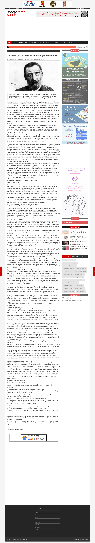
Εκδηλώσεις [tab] (75, 256)
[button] (71, 42)
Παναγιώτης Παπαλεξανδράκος (70, 262)
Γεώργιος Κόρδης (80, 291)
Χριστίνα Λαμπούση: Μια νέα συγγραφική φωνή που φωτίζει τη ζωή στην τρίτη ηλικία (78, 238)
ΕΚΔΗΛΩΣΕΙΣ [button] (41, 42)
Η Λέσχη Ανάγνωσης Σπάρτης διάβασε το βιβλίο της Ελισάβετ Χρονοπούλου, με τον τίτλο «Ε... (79, 248)
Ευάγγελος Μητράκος (68, 279)
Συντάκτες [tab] (66, 256)
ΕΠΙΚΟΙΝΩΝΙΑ (24, 8)
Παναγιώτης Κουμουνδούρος (70, 265)
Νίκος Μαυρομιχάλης (81, 268)
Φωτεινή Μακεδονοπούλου (69, 260)
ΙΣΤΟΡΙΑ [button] (64, 42)
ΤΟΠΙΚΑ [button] (21, 42)
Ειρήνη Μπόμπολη (79, 279)
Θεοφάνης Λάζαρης (79, 274)
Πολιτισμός (42, 59)
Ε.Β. (64, 282)
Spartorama (10, 59)
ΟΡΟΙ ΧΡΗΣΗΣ (16, 8)
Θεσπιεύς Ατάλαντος (68, 274)
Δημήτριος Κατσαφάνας (73, 282)
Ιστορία (31, 59)
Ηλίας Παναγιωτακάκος (68, 277)
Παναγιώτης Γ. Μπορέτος (69, 268)
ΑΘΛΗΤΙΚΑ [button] (33, 42)
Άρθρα (27, 59)
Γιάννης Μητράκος (78, 285)
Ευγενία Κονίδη (79, 277)
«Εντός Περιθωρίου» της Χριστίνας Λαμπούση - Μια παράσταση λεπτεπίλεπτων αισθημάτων (78, 243)
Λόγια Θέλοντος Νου (68, 271)
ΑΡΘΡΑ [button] (26, 42)
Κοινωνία (36, 59)
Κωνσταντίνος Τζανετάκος (80, 271)
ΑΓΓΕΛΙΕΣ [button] (48, 42)
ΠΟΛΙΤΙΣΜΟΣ (56, 42)
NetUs (86, 539)
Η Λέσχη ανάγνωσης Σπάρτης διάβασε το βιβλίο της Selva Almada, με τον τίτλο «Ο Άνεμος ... (79, 233)
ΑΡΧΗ (10, 8)
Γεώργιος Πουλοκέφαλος (69, 291)
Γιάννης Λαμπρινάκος (68, 288)
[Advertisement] (47, 29)
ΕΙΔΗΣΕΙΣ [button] (14, 42)
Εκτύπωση (21, 59)
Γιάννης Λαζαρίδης (79, 288)
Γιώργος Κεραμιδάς (68, 285)
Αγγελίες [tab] (83, 256)
